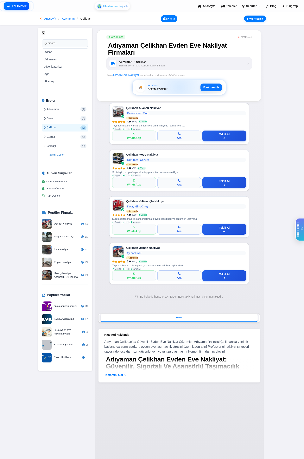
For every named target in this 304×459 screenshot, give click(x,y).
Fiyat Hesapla (256, 19)
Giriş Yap (290, 6)
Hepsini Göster (54, 154)
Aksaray (49, 81)
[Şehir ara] (65, 43)
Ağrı (46, 74)
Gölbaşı (65, 146)
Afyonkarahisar (53, 66)
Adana (48, 52)
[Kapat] (43, 33)
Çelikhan (65, 127)
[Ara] (179, 136)
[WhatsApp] (134, 136)
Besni (65, 118)
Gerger (65, 137)
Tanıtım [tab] (179, 318)
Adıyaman (50, 59)
